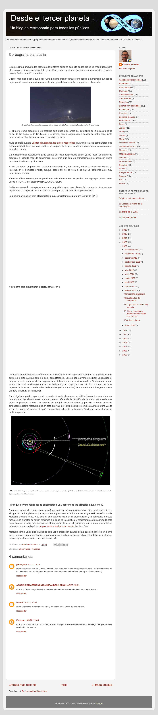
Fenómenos (124, 120)
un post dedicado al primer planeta (56, 526)
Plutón (122, 169)
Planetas (36, 549)
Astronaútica (125, 87)
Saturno (122, 176)
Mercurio (123, 150)
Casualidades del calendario (132, 299)
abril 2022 (130, 282)
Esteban (20, 620)
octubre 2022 (131, 258)
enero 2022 (130, 325)
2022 (125, 246)
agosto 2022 (131, 266)
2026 (125, 230)
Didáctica (123, 102)
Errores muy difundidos (130, 106)
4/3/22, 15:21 (73, 585)
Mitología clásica (127, 154)
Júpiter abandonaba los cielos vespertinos (53, 143)
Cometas (123, 91)
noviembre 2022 (132, 254)
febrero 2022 (131, 290)
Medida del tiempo (127, 146)
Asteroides (124, 83)
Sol (120, 180)
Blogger (99, 703)
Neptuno (123, 157)
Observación (25, 549)
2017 (125, 346)
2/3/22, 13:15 (34, 564)
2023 (125, 242)
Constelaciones (126, 95)
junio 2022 (130, 274)
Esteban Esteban (130, 64)
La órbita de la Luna (128, 212)
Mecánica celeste (127, 143)
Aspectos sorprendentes (130, 80)
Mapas (122, 135)
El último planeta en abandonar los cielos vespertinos (135, 313)
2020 (125, 334)
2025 (125, 234)
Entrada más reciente (23, 684)
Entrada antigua (102, 684)
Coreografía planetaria (134, 294)
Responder (21, 576)
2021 (125, 330)
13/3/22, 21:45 (32, 620)
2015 (125, 355)
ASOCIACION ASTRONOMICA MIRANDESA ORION (41, 585)
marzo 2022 (130, 286)
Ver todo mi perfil (127, 68)
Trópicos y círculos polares (131, 198)
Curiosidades (125, 98)
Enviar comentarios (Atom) (34, 691)
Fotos (121, 124)
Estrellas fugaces (127, 117)
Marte (122, 139)
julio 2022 (129, 270)
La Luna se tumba (127, 217)
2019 (125, 338)
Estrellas (123, 113)
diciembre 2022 (132, 250)
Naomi (19, 602)
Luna (121, 131)
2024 (125, 238)
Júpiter (122, 128)
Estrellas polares (132, 320)
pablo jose (21, 564)
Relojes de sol (125, 172)
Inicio (64, 684)
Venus (122, 183)
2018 (125, 342)
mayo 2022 (130, 278)
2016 (125, 351)
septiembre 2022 (133, 262)
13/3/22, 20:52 (30, 602)
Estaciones (124, 109)
